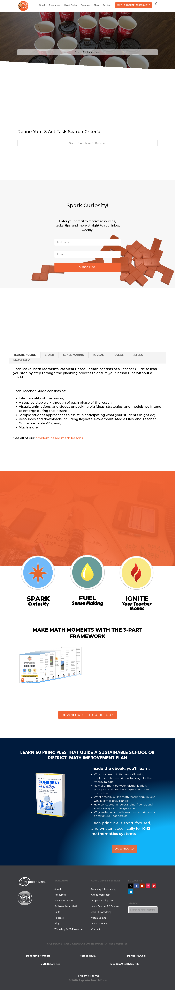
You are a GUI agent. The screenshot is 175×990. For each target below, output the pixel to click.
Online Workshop (100, 894)
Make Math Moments (38, 955)
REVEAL (98, 355)
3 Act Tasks (70, 5)
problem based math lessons (59, 438)
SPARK (49, 355)
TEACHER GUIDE (24, 355)
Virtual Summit (99, 917)
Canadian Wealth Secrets (124, 964)
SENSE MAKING (73, 355)
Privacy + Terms (87, 976)
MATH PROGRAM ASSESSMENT (133, 5)
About (42, 5)
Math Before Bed (50, 964)
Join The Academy (101, 912)
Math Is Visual (87, 955)
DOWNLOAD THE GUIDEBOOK (87, 715)
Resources (54, 5)
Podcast (85, 5)
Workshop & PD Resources (68, 929)
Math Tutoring (99, 923)
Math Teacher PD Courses (105, 906)
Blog (96, 5)
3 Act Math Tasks (63, 900)
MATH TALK (21, 360)
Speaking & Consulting (103, 889)
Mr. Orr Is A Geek (136, 955)
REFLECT (138, 355)
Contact (107, 5)
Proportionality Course (103, 900)
